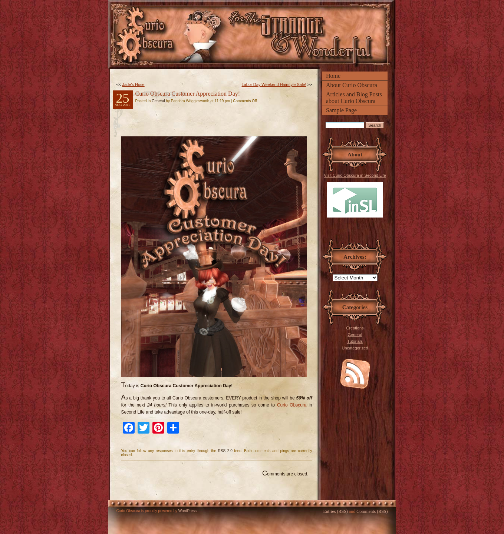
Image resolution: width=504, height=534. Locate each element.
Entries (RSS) (335, 511)
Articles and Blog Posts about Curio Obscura (354, 97)
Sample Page (341, 110)
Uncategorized (355, 348)
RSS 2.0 (225, 451)
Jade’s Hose (133, 84)
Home (333, 76)
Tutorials (355, 341)
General (354, 334)
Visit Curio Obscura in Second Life (355, 195)
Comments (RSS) (372, 511)
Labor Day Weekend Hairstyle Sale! (274, 84)
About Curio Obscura (351, 85)
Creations (354, 328)
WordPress (187, 511)
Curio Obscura (292, 405)
